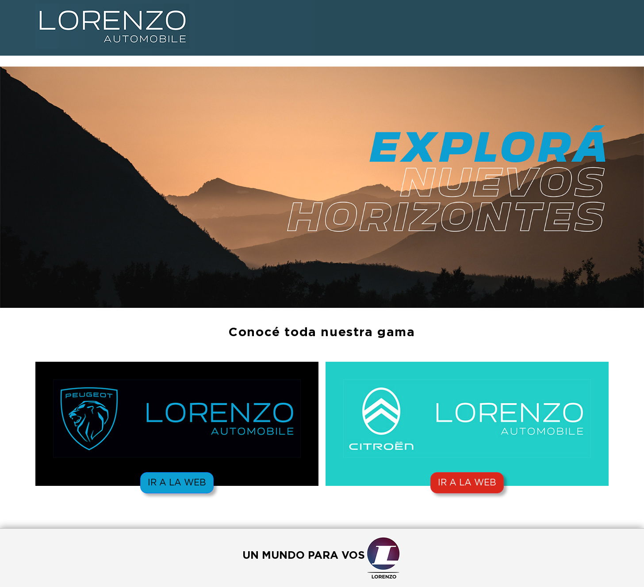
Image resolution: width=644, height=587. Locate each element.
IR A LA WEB (177, 482)
